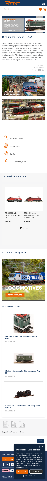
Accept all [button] (22, 471)
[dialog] (29, 461)
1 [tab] (21, 228)
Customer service (16, 139)
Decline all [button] (36, 471)
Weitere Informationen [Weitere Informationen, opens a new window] (22, 467)
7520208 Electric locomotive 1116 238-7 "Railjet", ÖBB (32, 215)
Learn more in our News (11, 306)
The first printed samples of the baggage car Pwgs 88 (22, 372)
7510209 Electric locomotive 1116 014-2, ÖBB (13, 215)
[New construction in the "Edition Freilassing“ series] (23, 323)
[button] (43, 4)
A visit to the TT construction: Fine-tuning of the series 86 (22, 407)
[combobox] (15, 9)
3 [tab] (27, 228)
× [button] (42, 446)
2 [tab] (24, 228)
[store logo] (12, 3)
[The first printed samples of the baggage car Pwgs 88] (23, 358)
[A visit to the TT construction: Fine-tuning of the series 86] (23, 393)
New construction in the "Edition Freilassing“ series (21, 337)
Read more (10, 341)
